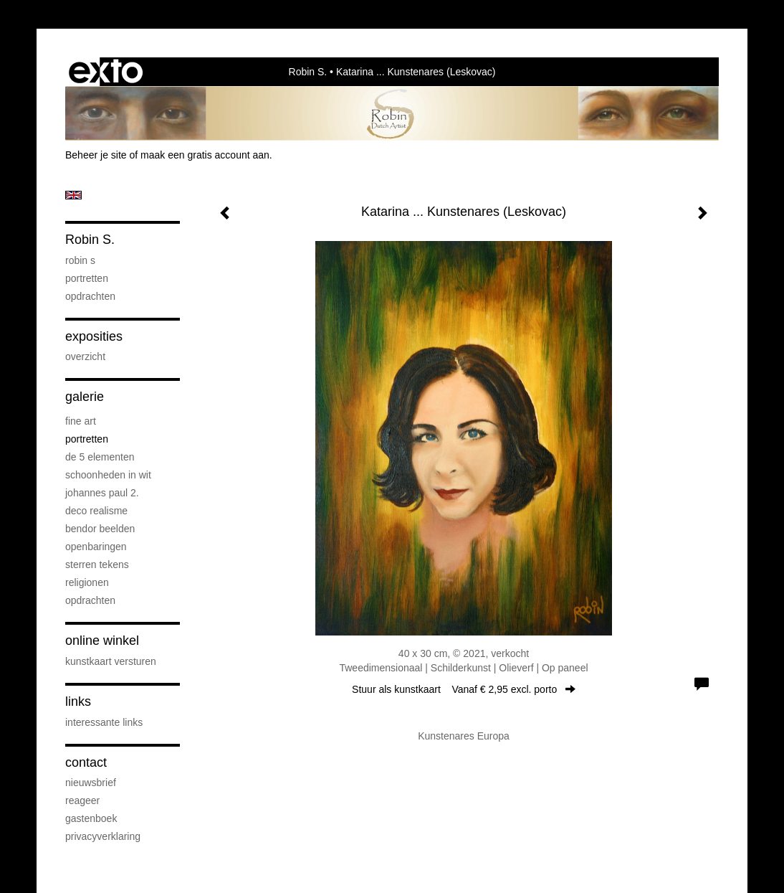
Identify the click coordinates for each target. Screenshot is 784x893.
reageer (82, 800)
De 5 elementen (100, 457)
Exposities (94, 336)
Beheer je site (96, 155)
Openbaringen (96, 546)
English (73, 195)
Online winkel (102, 640)
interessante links (104, 722)
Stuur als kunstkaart (463, 689)
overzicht (85, 356)
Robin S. (308, 71)
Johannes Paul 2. (102, 493)
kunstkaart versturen (110, 661)
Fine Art (80, 421)
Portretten (86, 278)
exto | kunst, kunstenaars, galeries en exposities (105, 71)
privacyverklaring (102, 836)
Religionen (87, 582)
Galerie (84, 396)
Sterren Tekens (97, 564)
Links (78, 701)
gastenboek (91, 818)
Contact (86, 762)
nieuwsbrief (90, 782)
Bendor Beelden (100, 528)
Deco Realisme (96, 510)
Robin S (80, 260)
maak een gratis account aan (204, 155)
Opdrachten (90, 296)
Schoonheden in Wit (108, 475)
